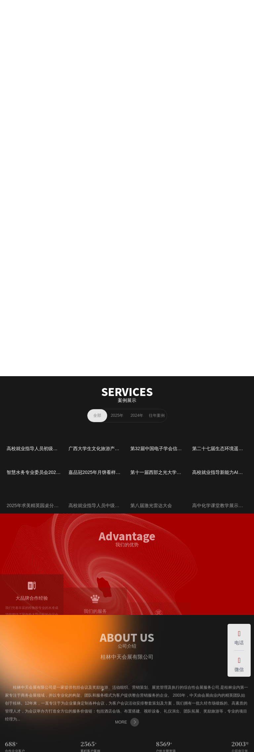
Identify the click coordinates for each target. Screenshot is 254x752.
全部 (97, 415)
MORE (127, 194)
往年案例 (157, 415)
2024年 (137, 415)
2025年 (117, 415)
